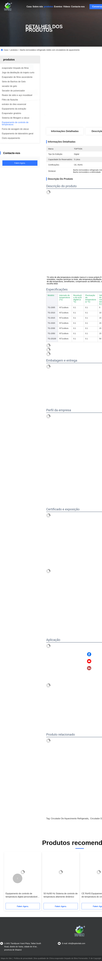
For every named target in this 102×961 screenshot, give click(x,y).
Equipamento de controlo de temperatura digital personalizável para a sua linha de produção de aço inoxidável (21, 895)
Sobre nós (38, 6)
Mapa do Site (6, 958)
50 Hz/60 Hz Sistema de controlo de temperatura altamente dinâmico (61, 895)
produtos (48, 6)
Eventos (58, 6)
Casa (29, 6)
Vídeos (66, 6)
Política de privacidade (23, 958)
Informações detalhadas (65, 131)
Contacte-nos (78, 6)
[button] (17, 878)
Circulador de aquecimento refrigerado (69, 818)
